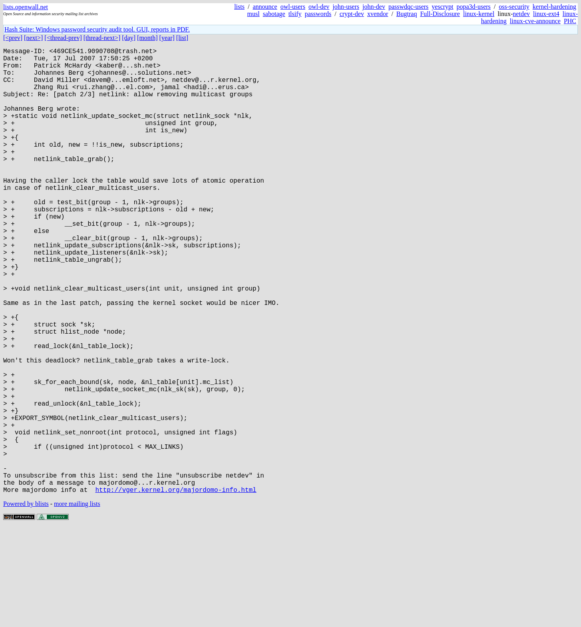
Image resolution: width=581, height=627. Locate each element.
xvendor (377, 13)
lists (239, 6)
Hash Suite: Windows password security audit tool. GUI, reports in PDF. (97, 29)
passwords (318, 13)
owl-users (293, 6)
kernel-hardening (554, 6)
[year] (167, 37)
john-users (345, 6)
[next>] (33, 37)
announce (265, 6)
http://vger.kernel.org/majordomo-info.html (175, 588)
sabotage (274, 13)
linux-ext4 (546, 13)
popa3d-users (474, 6)
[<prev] (12, 37)
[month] (147, 37)
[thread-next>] (102, 37)
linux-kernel (478, 13)
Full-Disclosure (440, 13)
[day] (128, 37)
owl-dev (318, 6)
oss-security (514, 6)
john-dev (373, 6)
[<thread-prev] (63, 37)
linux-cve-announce (535, 21)
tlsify (295, 13)
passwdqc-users (408, 6)
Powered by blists (26, 602)
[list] (182, 37)
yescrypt (442, 6)
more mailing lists (77, 602)
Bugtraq (406, 13)
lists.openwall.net (25, 7)
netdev (521, 13)
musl (253, 13)
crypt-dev (352, 13)
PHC (570, 21)
